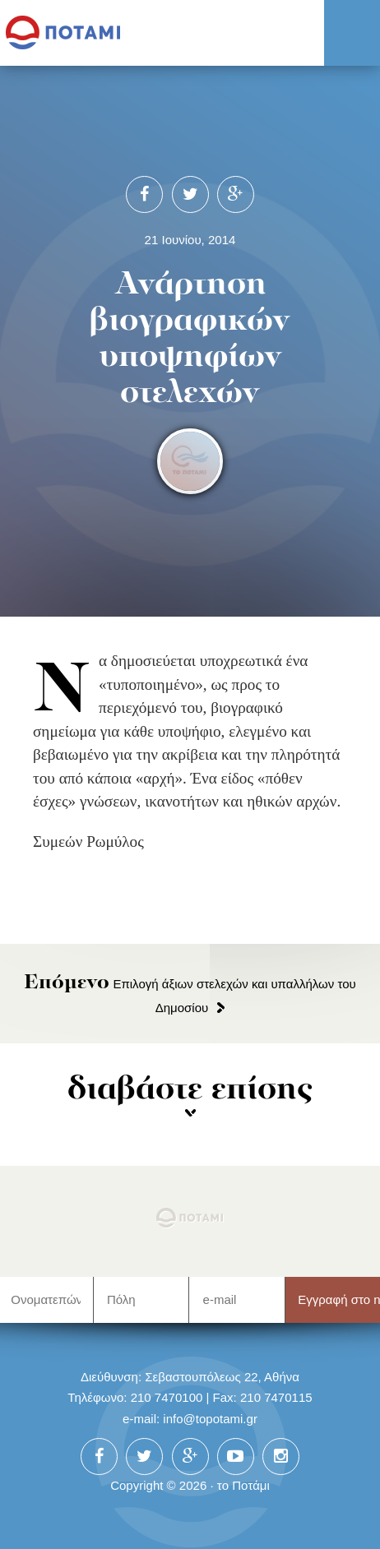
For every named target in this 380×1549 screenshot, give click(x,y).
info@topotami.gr (210, 1419)
